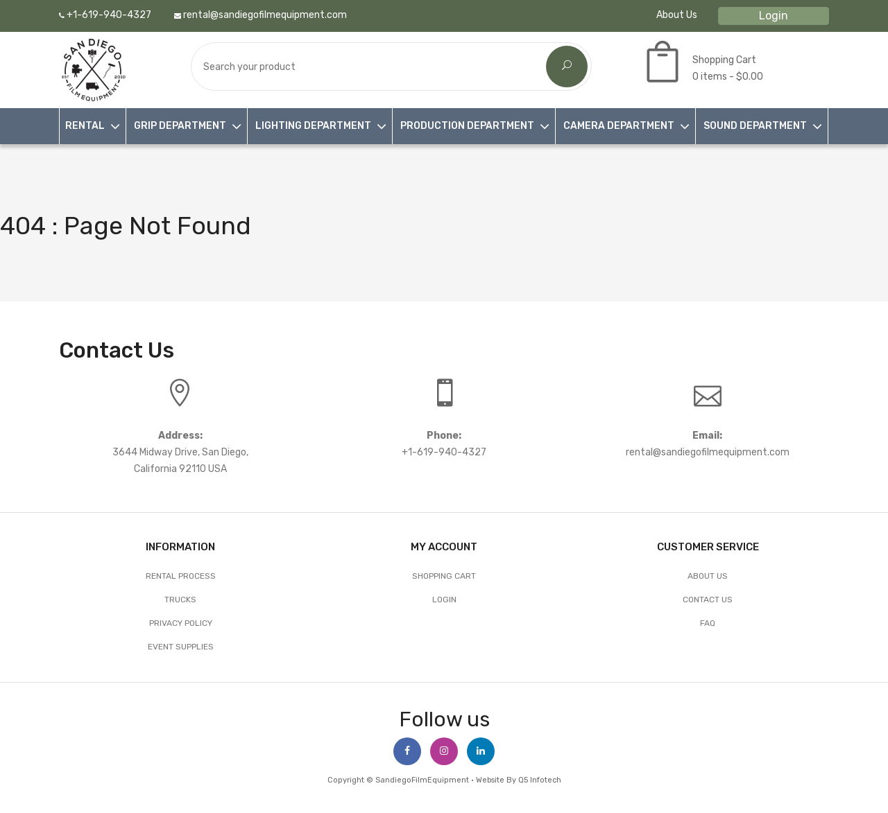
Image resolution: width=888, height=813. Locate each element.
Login (773, 15)
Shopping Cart (444, 576)
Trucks (180, 599)
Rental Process (181, 576)
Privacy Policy (180, 623)
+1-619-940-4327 (105, 15)
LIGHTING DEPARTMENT (313, 126)
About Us (676, 15)
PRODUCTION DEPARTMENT (467, 126)
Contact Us (708, 599)
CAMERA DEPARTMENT (618, 126)
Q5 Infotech (539, 780)
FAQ (707, 623)
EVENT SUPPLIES (181, 647)
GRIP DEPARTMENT (180, 126)
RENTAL (85, 126)
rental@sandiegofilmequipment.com (260, 15)
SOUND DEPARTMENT (755, 126)
